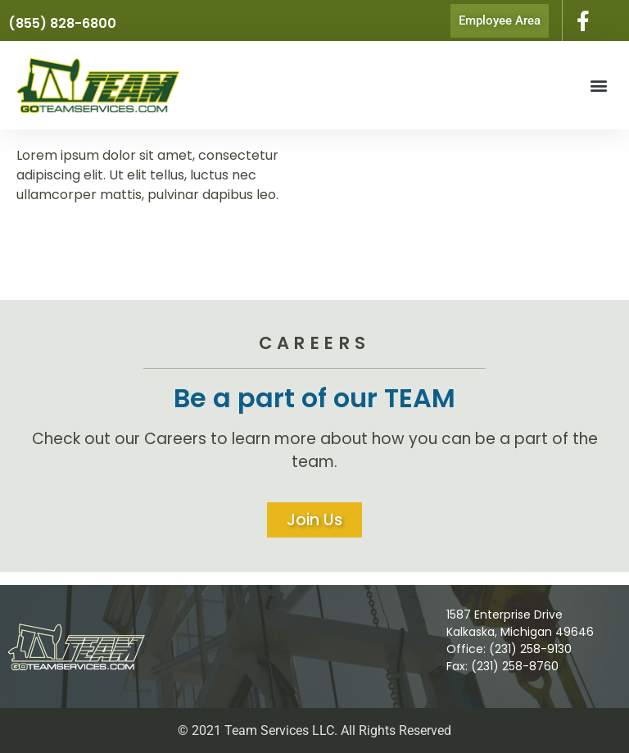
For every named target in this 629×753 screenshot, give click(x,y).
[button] (599, 85)
